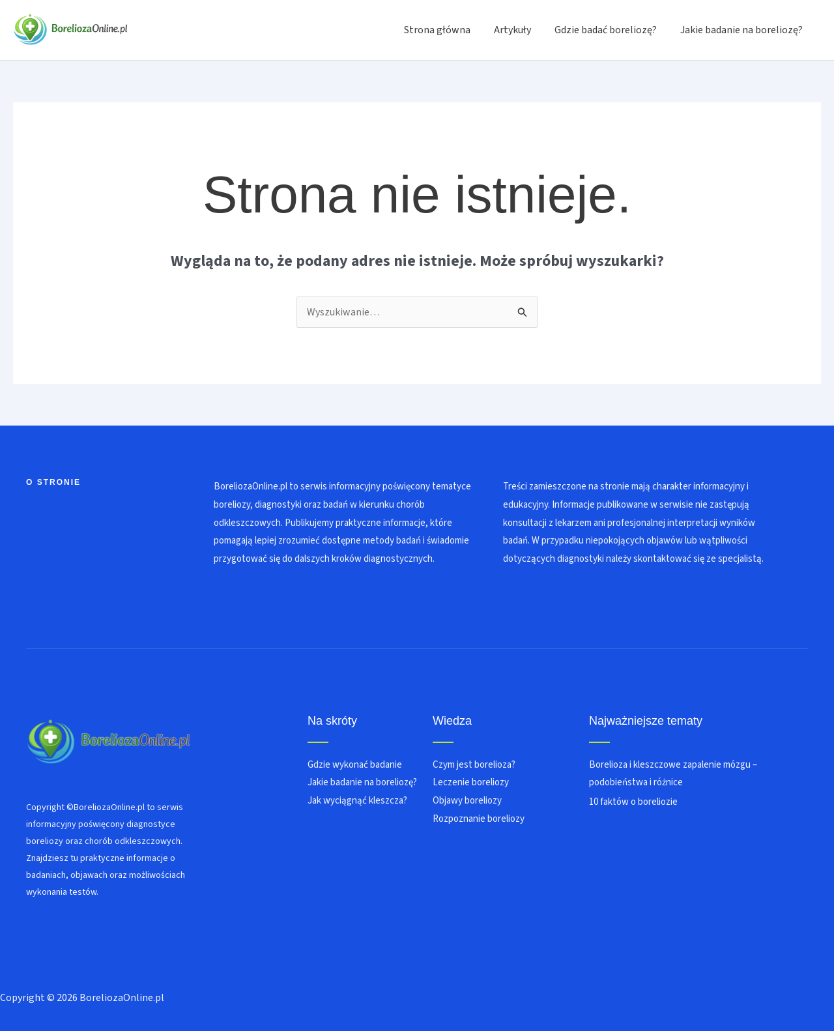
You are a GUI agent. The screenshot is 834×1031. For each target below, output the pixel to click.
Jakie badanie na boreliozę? (743, 30)
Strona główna (446, 30)
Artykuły (519, 30)
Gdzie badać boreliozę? (609, 30)
